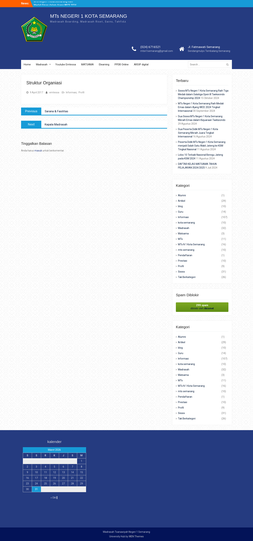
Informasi (71, 92)
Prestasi (182, 260)
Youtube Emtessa (65, 64)
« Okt (53, 497)
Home (27, 64)
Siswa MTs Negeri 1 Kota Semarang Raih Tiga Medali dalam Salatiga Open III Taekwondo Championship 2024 (203, 94)
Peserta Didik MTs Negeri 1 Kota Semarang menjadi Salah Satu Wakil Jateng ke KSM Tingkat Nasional (201, 146)
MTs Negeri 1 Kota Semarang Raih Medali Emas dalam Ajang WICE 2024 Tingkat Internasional (201, 107)
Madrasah (41, 64)
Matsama (183, 233)
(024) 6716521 (150, 47)
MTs (180, 239)
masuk (38, 150)
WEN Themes (136, 536)
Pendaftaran (185, 255)
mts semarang (186, 249)
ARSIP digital (141, 64)
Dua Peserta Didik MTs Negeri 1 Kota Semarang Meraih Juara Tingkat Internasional (198, 133)
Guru (180, 211)
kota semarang (186, 222)
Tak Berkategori (187, 277)
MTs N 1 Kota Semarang (191, 244)
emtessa (54, 92)
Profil (81, 92)
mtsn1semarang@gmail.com (156, 51)
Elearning (104, 64)
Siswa (181, 271)
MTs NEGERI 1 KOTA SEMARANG (88, 16)
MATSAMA (87, 64)
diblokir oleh (202, 307)
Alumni (182, 195)
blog (180, 206)
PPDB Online (122, 64)
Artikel (181, 200)
